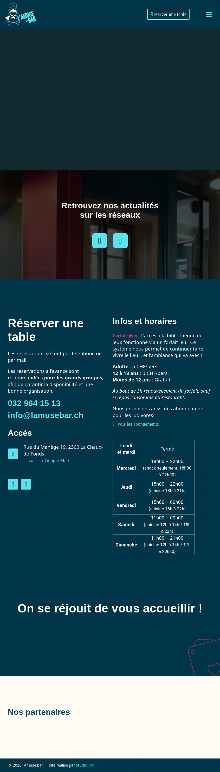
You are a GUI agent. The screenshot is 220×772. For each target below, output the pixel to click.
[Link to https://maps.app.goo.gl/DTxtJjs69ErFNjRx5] (13, 453)
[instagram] (99, 240)
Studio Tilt (85, 765)
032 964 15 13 (34, 403)
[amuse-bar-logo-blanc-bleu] (20, 5)
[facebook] (120, 240)
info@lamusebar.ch (45, 415)
